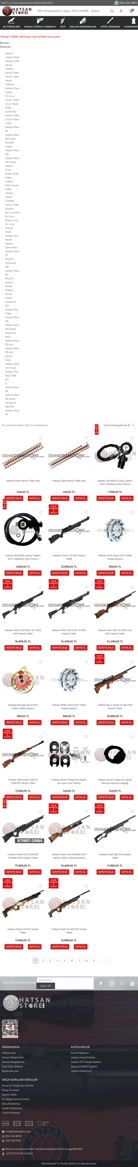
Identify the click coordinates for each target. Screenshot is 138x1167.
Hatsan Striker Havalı (9, 294)
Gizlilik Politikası (11, 1112)
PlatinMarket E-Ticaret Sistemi (59, 1163)
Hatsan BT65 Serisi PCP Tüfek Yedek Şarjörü (69, 707)
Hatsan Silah (12, 57)
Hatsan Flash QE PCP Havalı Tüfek (115, 856)
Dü (7, 379)
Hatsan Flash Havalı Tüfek (12, 185)
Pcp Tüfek (10, 375)
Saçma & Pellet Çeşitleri (84, 1066)
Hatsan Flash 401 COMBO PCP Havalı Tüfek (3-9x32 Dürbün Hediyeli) (69, 856)
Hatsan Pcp (11, 371)
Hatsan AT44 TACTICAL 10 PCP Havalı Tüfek (69, 632)
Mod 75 (9, 259)
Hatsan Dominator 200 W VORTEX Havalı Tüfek (23, 781)
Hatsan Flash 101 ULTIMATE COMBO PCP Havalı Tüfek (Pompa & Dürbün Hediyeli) (23, 856)
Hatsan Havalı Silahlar (83, 1057)
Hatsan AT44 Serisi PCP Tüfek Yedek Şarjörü (115, 557)
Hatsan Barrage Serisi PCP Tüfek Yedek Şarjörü (23, 707)
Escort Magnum (80, 1052)
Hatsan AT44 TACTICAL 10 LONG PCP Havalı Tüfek (23, 632)
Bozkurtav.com (10, 1071)
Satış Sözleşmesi (11, 1103)
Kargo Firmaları (10, 1090)
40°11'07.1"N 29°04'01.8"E (19, 1153)
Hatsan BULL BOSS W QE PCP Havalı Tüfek (115, 707)
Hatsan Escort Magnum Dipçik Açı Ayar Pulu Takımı (69, 781)
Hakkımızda (8, 1052)
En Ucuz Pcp (12, 212)
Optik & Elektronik (81, 1071)
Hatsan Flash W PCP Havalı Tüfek (23, 931)
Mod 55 (9, 278)
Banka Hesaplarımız (13, 1062)
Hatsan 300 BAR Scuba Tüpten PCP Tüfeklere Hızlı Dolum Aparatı (23, 557)
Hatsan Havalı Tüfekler (9, 197)
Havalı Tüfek (12, 76)
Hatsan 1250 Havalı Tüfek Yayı (69, 480)
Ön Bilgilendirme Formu (16, 1099)
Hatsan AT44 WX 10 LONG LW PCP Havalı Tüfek (115, 632)
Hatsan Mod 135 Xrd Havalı (12, 352)
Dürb (8, 360)
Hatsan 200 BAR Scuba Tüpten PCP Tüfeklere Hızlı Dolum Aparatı (115, 482)
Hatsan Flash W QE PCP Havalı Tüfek (69, 931)
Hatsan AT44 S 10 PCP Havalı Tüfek (69, 557)
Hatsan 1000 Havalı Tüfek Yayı (23, 480)
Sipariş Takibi (9, 1094)
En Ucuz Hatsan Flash (10, 228)
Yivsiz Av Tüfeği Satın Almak (17, 1085)
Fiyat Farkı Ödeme (12, 1066)
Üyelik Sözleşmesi (12, 1108)
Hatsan (9, 53)
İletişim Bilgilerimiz (13, 1057)
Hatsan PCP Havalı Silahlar (86, 1062)
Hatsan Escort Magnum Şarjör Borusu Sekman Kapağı (115, 781)
